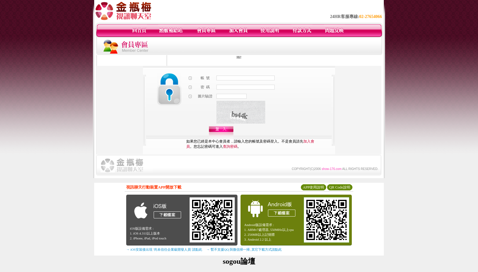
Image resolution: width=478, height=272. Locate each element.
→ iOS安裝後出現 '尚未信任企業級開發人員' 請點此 (164, 249)
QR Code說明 (339, 187)
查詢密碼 (230, 146)
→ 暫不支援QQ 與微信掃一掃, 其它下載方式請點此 (244, 249)
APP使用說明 (313, 187)
